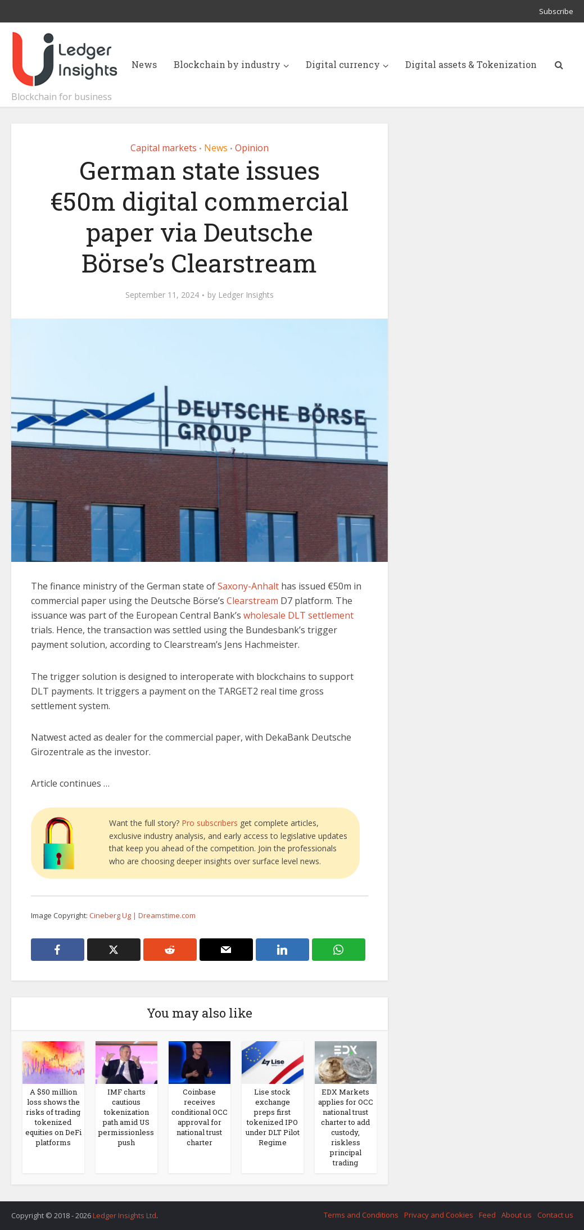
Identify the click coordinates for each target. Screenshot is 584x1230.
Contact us (555, 1215)
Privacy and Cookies (438, 1215)
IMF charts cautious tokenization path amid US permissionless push (126, 1117)
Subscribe (556, 11)
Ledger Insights (246, 295)
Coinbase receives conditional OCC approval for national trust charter (199, 1117)
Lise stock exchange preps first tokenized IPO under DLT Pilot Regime (273, 1117)
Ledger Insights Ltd (124, 1215)
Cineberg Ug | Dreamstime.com (142, 915)
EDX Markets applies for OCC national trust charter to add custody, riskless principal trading (345, 1127)
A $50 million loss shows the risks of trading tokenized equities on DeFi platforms (53, 1117)
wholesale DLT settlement (298, 615)
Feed (487, 1215)
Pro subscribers (210, 823)
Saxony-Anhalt (248, 586)
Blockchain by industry (227, 64)
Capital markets (163, 148)
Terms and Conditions (361, 1215)
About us (516, 1215)
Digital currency (343, 64)
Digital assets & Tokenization (471, 64)
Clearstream (252, 600)
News (144, 64)
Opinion (252, 148)
